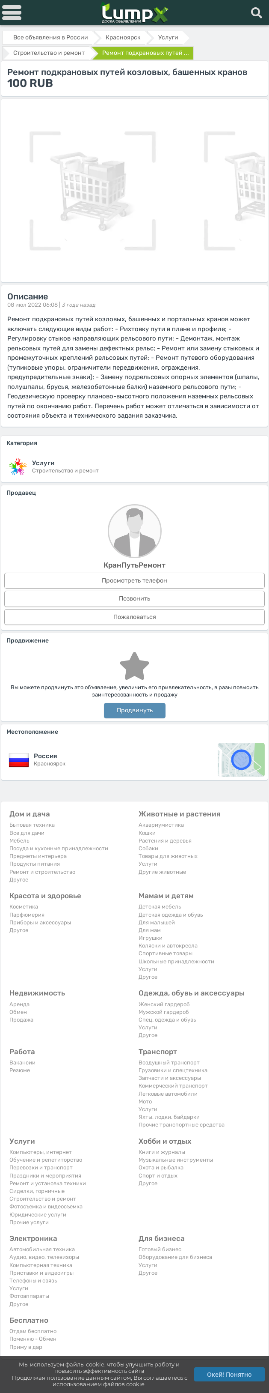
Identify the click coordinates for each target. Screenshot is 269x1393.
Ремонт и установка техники (47, 1183)
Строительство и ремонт (42, 1199)
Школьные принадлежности (176, 961)
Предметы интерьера (38, 856)
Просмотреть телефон (134, 580)
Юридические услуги (37, 1214)
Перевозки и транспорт (41, 1167)
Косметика (23, 906)
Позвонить (134, 598)
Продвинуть (135, 710)
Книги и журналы (162, 1152)
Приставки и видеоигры (41, 1273)
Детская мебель (160, 906)
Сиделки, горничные (37, 1191)
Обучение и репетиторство (45, 1160)
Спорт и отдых (158, 1175)
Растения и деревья (165, 840)
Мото (145, 1101)
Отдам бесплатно (32, 1331)
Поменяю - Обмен (32, 1339)
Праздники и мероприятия (45, 1175)
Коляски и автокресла (168, 945)
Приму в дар (25, 1347)
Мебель (19, 840)
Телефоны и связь (33, 1280)
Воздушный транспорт (169, 1062)
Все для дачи (26, 833)
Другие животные (162, 872)
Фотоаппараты (29, 1296)
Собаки (148, 848)
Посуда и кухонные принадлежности (58, 848)
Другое (18, 879)
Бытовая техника (32, 825)
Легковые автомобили (168, 1094)
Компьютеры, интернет (40, 1152)
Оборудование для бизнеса (175, 1257)
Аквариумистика (161, 825)
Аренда (19, 1004)
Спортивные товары (165, 953)
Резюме (19, 1070)
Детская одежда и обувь (171, 915)
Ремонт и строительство (42, 872)
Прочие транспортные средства (182, 1124)
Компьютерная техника (40, 1265)
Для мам (150, 930)
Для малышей (157, 922)
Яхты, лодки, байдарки (169, 1117)
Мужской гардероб (164, 1012)
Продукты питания (34, 864)
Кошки (147, 833)
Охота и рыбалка (161, 1167)
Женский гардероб (164, 1004)
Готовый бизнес (160, 1249)
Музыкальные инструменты (176, 1160)
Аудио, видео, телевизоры (44, 1257)
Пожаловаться (134, 617)
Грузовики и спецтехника (173, 1070)
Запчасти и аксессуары (170, 1078)
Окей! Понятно (229, 1374)
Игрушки (151, 938)
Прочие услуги (29, 1222)
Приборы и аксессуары (40, 922)
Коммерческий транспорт (173, 1085)
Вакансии (22, 1062)
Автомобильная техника (42, 1249)
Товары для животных (168, 856)
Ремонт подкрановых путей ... (145, 53)
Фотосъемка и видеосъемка (46, 1206)
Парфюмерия (26, 915)
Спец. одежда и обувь (167, 1019)
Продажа (21, 1019)
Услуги (148, 864)
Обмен (18, 1012)
